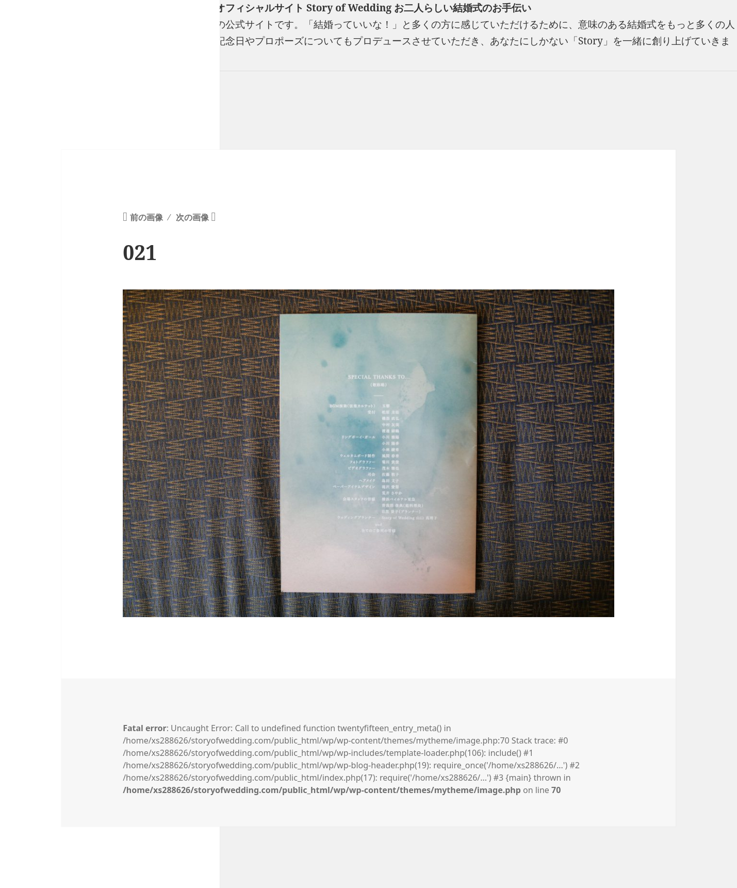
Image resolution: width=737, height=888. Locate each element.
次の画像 (192, 217)
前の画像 (146, 217)
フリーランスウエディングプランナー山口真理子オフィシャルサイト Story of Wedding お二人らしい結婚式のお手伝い (265, 7)
